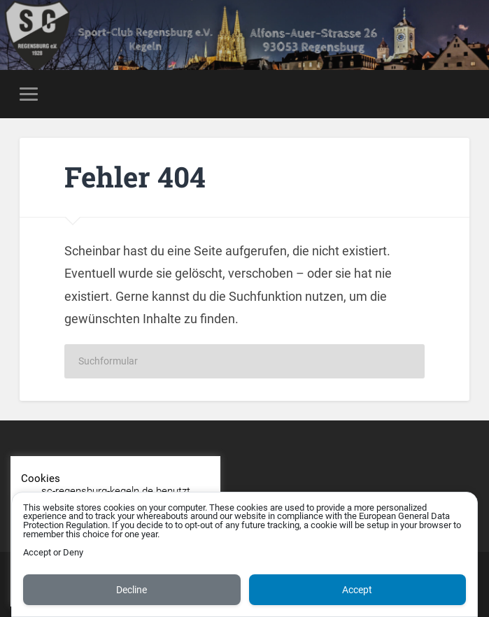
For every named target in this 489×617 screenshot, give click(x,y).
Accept (357, 589)
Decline (131, 589)
